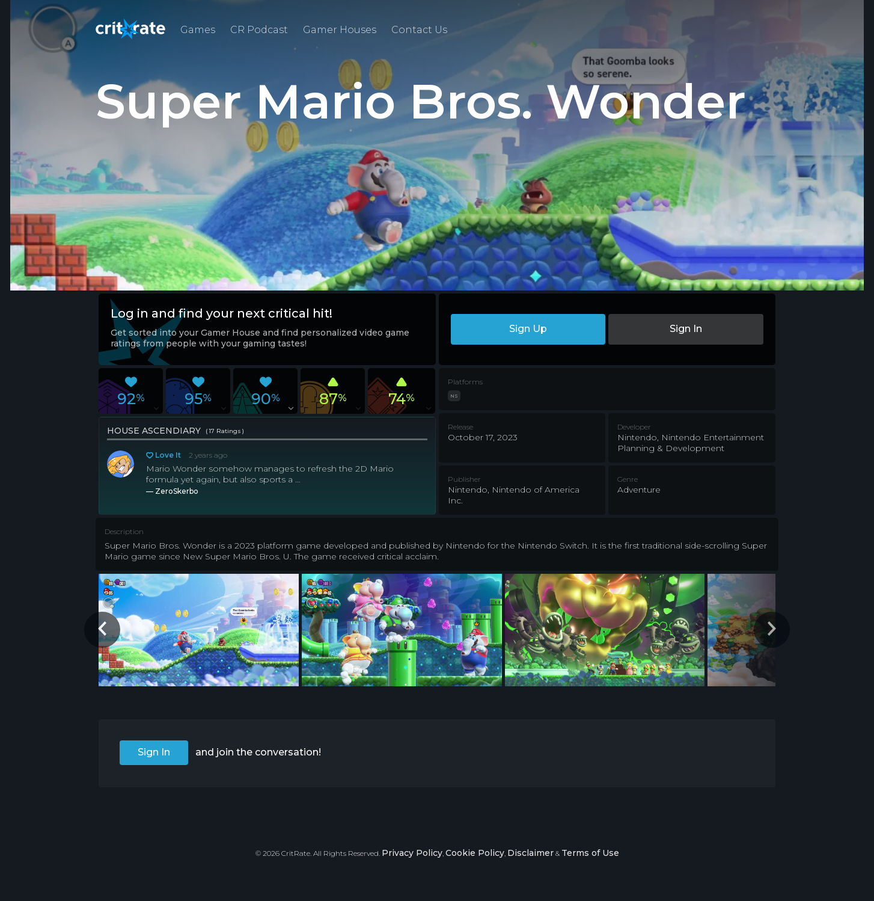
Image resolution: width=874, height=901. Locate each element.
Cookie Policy (474, 852)
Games (197, 29)
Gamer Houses (339, 29)
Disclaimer (530, 852)
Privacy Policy (412, 852)
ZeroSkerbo (176, 491)
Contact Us (419, 29)
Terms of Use (590, 852)
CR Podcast (259, 29)
